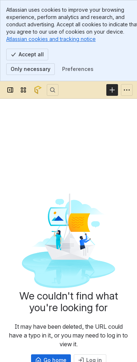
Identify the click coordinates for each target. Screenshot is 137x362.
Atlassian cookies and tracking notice (51, 39)
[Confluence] (38, 90)
